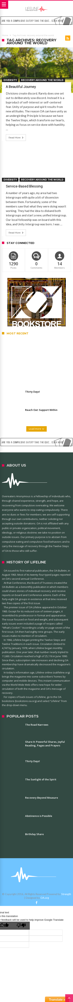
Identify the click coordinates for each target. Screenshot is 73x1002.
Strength (66, 894)
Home (5, 35)
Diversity (10, 80)
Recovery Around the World (42, 80)
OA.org (44, 897)
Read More (16, 137)
